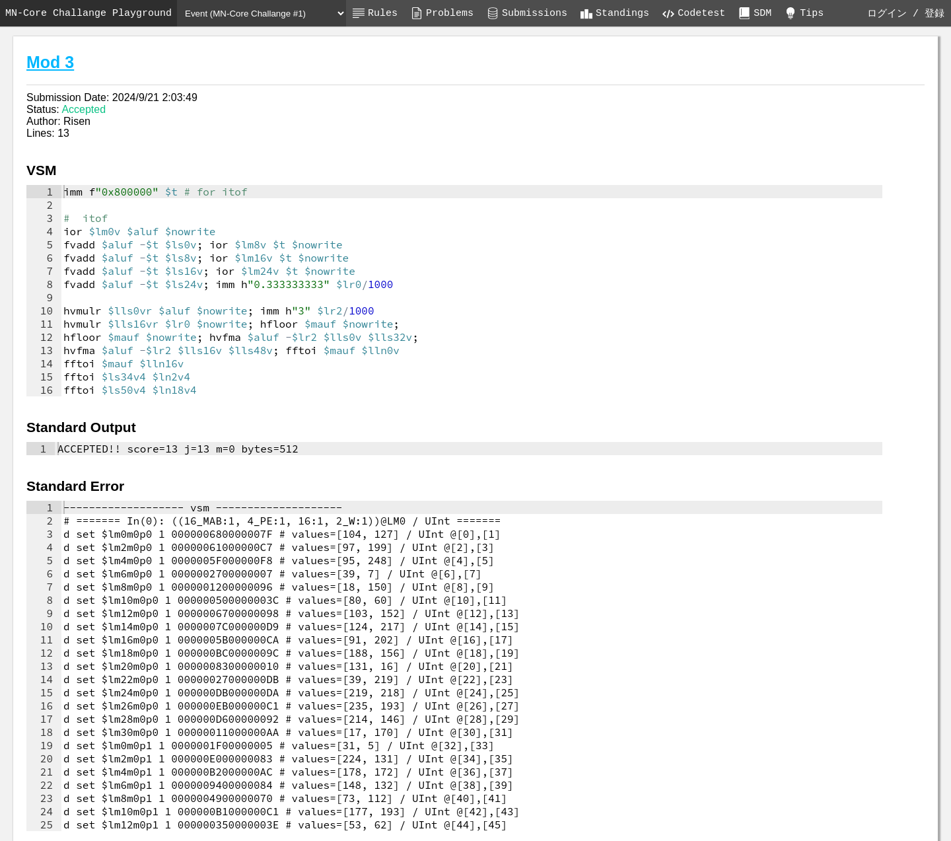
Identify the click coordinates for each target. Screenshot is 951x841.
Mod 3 (50, 62)
